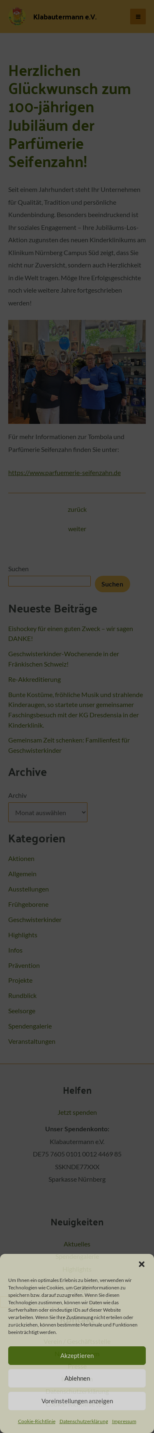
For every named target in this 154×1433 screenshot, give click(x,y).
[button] (142, 1264)
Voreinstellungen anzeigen (77, 1401)
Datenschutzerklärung (84, 1421)
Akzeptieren (77, 1355)
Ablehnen (77, 1378)
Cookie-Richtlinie (36, 1421)
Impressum (124, 1421)
